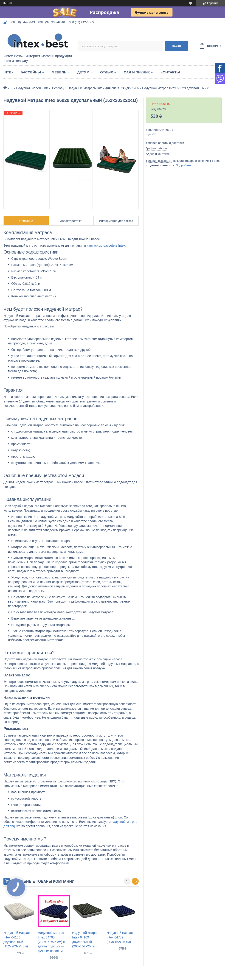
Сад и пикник (137, 72)
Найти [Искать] (176, 46)
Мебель (59, 72)
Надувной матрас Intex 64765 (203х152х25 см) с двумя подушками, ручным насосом (51, 941)
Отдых (106, 72)
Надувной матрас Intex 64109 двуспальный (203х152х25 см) (85, 939)
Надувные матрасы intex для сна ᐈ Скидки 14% (103, 88)
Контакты (170, 72)
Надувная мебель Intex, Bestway (40, 88)
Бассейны (30, 72)
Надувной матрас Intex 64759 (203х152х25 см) (120, 937)
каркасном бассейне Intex (106, 245)
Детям (83, 72)
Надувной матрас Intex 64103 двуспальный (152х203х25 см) (16, 939)
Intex (8, 72)
